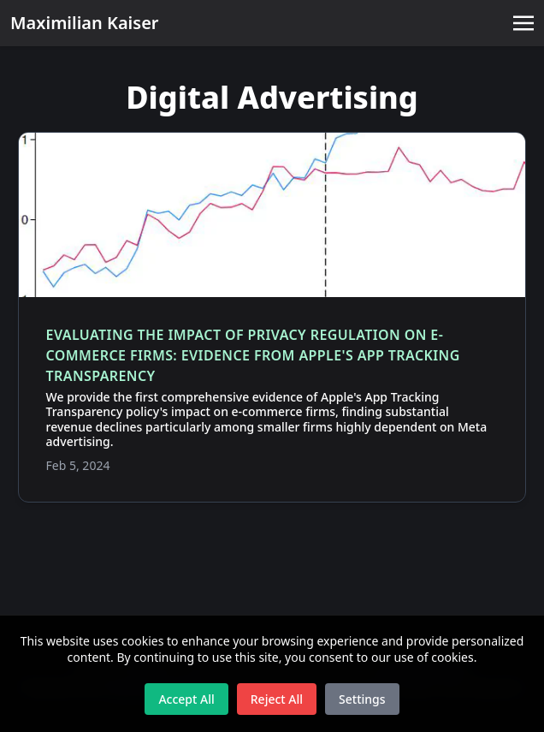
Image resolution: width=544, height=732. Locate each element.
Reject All (277, 699)
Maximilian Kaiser (84, 22)
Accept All (186, 699)
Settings (362, 699)
